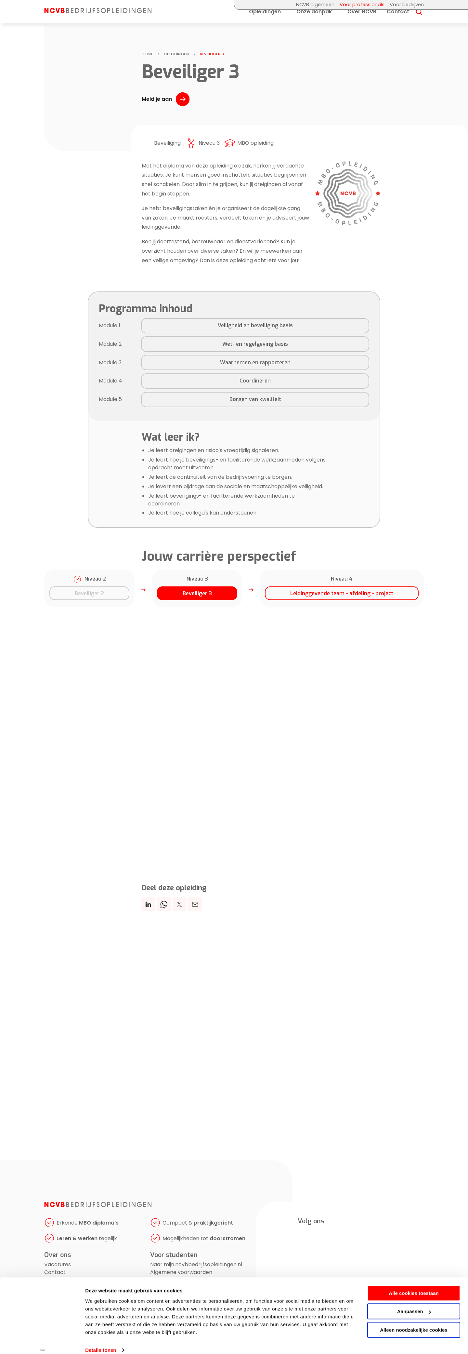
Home (147, 54)
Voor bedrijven (407, 4)
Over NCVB (361, 17)
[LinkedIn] (298, 1228)
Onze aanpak (314, 17)
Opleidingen (265, 17)
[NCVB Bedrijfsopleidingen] (103, 12)
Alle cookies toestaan (413, 1284)
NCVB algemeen (315, 4)
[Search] (419, 17)
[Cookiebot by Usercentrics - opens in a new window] (42, 1341)
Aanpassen (414, 1302)
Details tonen (100, 1341)
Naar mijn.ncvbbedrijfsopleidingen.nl (196, 1265)
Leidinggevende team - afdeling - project (341, 593)
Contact (398, 17)
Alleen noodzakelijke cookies (414, 1321)
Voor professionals (362, 4)
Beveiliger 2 (89, 593)
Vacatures (57, 1265)
